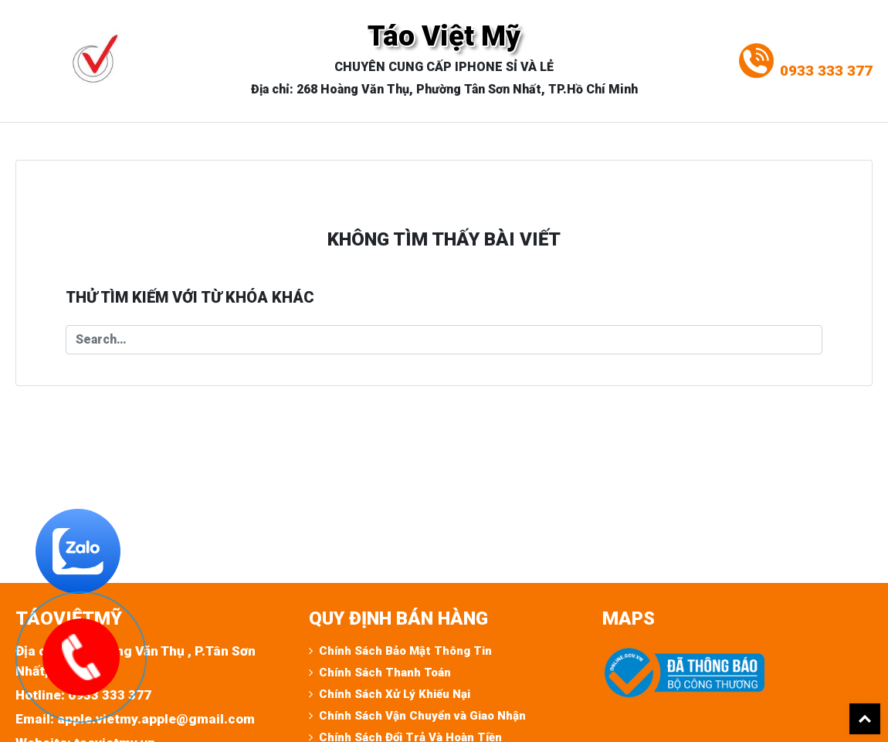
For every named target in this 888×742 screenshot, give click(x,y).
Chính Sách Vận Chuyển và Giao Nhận (422, 716)
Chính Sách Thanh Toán (385, 672)
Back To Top (864, 718)
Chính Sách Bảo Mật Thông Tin (405, 651)
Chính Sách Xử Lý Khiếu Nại (394, 694)
